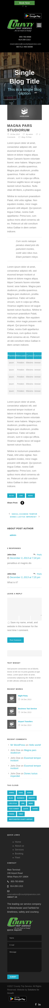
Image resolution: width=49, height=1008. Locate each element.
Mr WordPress (17, 745)
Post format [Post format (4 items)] (14, 808)
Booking (19, 853)
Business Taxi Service (27, 709)
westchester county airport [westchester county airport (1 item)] (21, 819)
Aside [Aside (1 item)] (21, 792)
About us (19, 846)
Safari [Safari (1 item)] (35, 808)
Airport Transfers (25, 721)
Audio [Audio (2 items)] (29, 792)
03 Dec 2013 (15, 134)
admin (30, 134)
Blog (23, 137)
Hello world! (35, 745)
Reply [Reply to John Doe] (39, 554)
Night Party (23, 696)
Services (19, 849)
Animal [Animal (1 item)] (11, 792)
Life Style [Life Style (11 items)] (13, 803)
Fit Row (28, 137)
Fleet (17, 857)
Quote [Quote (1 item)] (25, 808)
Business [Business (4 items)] (20, 798)
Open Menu (39, 25)
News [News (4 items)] (31, 803)
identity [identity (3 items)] (32, 798)
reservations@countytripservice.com (25, 44)
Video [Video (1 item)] (21, 814)
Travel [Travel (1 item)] (11, 814)
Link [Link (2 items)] (22, 803)
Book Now (24, 3)
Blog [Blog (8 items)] (11, 798)
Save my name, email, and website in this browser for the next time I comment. (22, 626)
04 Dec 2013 (26, 699)
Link (21, 495)
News (30, 495)
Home (18, 842)
